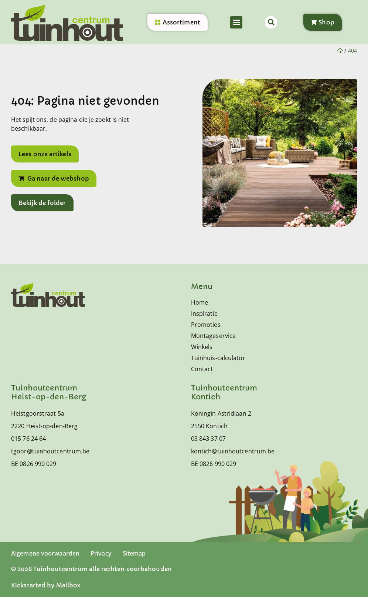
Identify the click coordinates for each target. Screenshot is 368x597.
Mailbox (68, 585)
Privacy (101, 553)
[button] (236, 22)
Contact (202, 369)
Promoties (206, 324)
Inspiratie (204, 313)
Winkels (202, 347)
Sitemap (134, 553)
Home (199, 302)
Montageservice (213, 335)
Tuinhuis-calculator (218, 358)
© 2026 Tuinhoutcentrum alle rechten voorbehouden (91, 569)
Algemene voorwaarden (45, 553)
